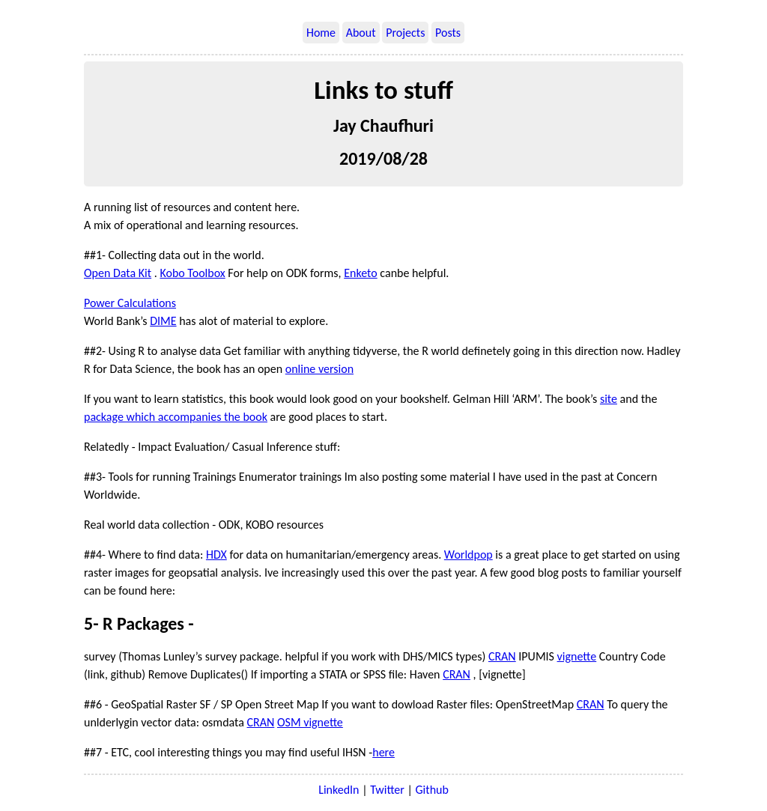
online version (319, 369)
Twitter (387, 790)
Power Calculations (130, 303)
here (383, 752)
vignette (577, 656)
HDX (216, 554)
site (608, 399)
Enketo (361, 273)
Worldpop (468, 554)
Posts (448, 32)
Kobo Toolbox (192, 273)
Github (432, 790)
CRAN (502, 656)
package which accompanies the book (175, 417)
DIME (163, 321)
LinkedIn (338, 790)
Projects (405, 32)
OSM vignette (310, 722)
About (361, 32)
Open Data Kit (117, 273)
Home (321, 32)
